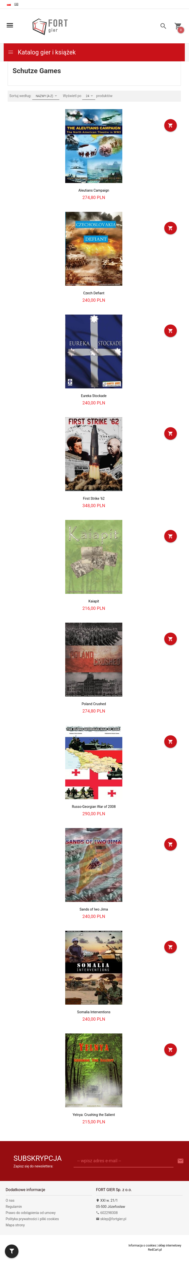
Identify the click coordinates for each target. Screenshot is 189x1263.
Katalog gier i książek (42, 52)
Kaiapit (93, 601)
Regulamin (14, 1207)
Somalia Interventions (93, 1012)
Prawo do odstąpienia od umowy (31, 1213)
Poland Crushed (94, 704)
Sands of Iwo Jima (93, 909)
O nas (10, 1200)
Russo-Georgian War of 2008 (94, 807)
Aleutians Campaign (93, 190)
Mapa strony (15, 1225)
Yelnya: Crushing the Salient (94, 1115)
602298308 (107, 1213)
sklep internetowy (169, 1245)
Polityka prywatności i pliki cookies (32, 1219)
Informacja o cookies (142, 1245)
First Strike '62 (94, 498)
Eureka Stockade (94, 396)
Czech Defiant (93, 293)
